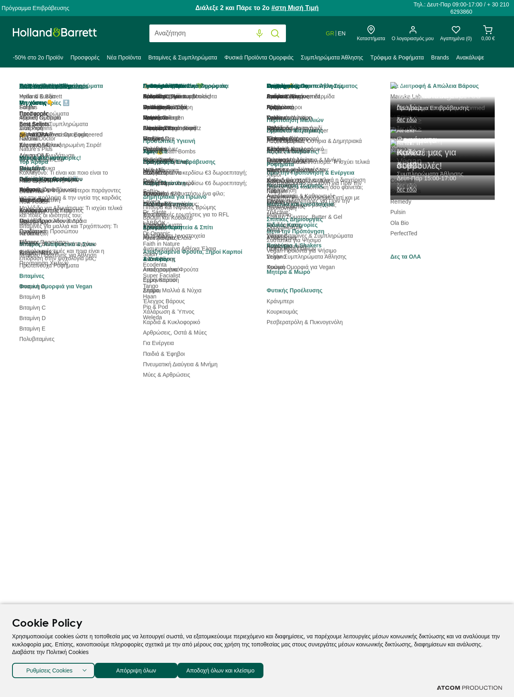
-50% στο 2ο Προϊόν (38, 57)
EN (341, 33)
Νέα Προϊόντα (124, 57)
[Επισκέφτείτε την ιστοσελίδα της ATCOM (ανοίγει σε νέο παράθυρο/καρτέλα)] (469, 688)
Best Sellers (175, 140)
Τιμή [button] (57, 258)
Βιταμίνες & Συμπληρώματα (182, 57)
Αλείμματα (44, 227)
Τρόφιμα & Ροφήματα (397, 57)
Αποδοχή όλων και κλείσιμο (233, 668)
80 (435, 140)
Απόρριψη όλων (140, 668)
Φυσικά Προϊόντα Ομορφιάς (259, 57)
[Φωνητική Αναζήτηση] (259, 33)
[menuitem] (40, 59)
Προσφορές (84, 57)
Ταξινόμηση (134, 140)
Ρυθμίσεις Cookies (49, 668)
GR (330, 33)
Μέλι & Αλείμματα (166, 86)
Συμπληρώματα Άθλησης (332, 57)
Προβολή (411, 140)
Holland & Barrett (34, 86)
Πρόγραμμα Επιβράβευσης (35, 8)
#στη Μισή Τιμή (295, 7)
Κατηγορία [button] (57, 138)
